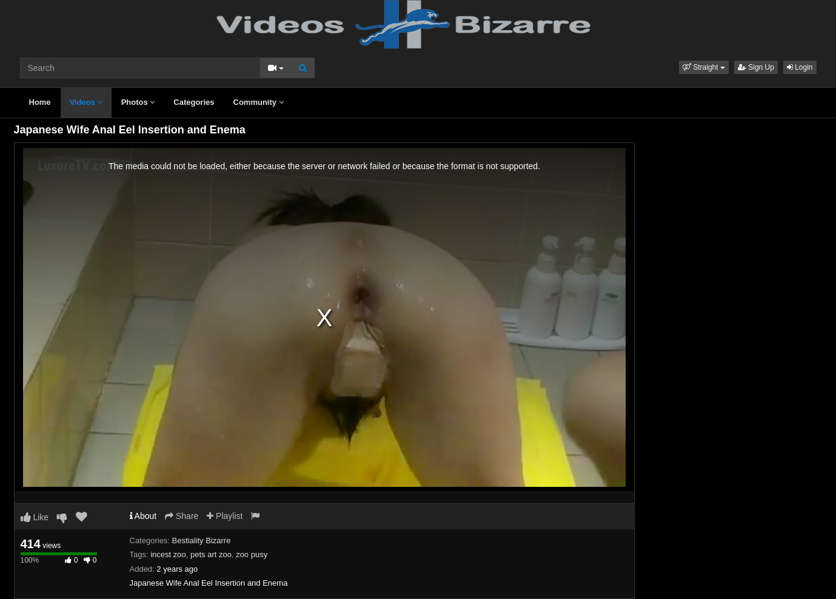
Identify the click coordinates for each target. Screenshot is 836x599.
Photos (138, 102)
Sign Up (756, 67)
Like (35, 517)
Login (800, 67)
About (143, 516)
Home (40, 102)
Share (181, 516)
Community (258, 102)
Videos (86, 102)
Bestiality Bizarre (201, 540)
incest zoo (168, 554)
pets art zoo (211, 554)
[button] (704, 67)
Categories (193, 102)
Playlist (224, 516)
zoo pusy (251, 554)
